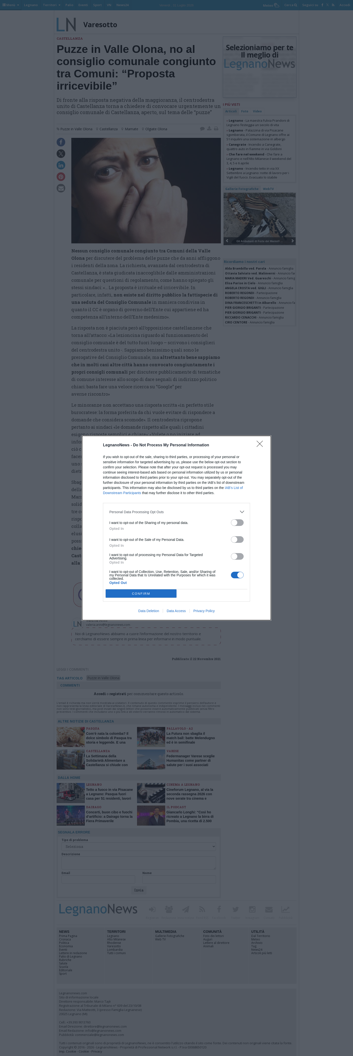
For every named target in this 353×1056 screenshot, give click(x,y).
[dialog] (176, 528)
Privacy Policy (204, 611)
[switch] (237, 522)
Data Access (176, 611)
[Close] (261, 445)
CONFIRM (141, 593)
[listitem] (176, 511)
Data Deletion (148, 611)
